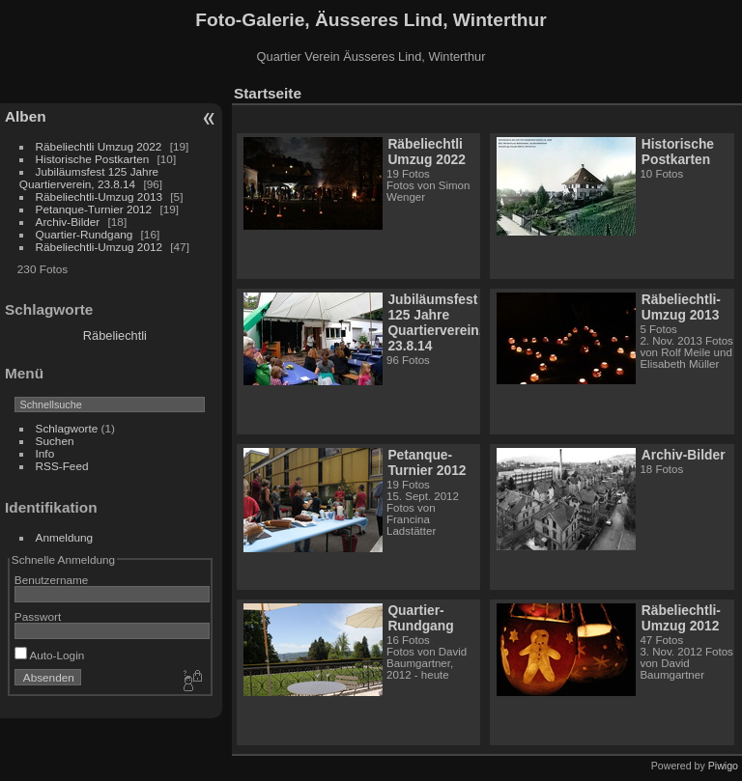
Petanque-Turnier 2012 (94, 209)
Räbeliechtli (115, 335)
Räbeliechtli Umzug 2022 (99, 146)
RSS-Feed (62, 466)
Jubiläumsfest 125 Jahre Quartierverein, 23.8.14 (88, 177)
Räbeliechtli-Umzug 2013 (99, 196)
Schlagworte (67, 428)
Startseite (267, 93)
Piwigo (723, 765)
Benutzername (51, 579)
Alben (25, 116)
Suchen (55, 440)
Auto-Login (49, 655)
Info (45, 453)
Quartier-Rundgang (84, 234)
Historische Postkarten (93, 159)
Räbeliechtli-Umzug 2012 (99, 246)
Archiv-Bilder (68, 221)
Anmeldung (65, 537)
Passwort (37, 616)
